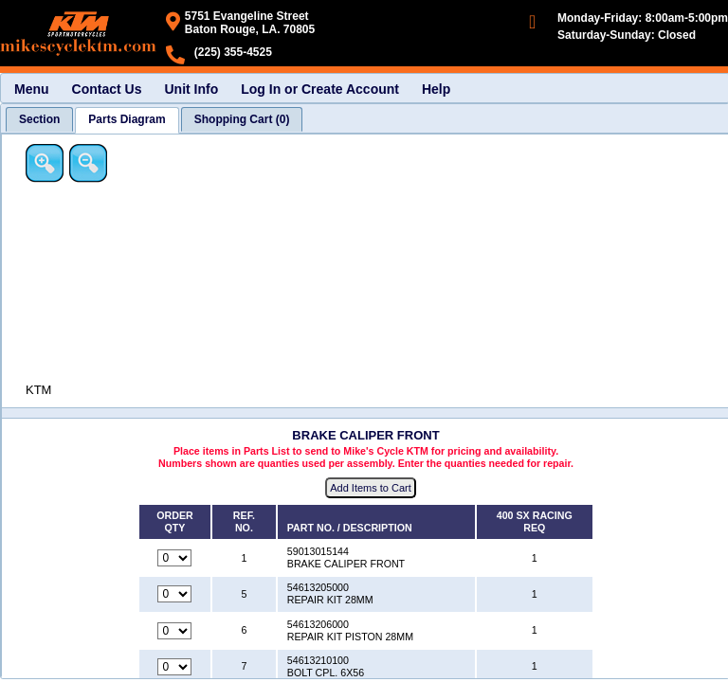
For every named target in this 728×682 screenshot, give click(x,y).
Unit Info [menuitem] (191, 89)
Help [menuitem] (436, 89)
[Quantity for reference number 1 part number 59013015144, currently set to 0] (174, 557)
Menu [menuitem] (31, 89)
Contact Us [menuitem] (107, 89)
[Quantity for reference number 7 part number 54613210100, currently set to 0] (174, 666)
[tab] (39, 119)
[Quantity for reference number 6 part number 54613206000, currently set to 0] (174, 630)
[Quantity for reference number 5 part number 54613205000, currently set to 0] (174, 593)
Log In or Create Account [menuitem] (320, 89)
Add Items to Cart (370, 488)
